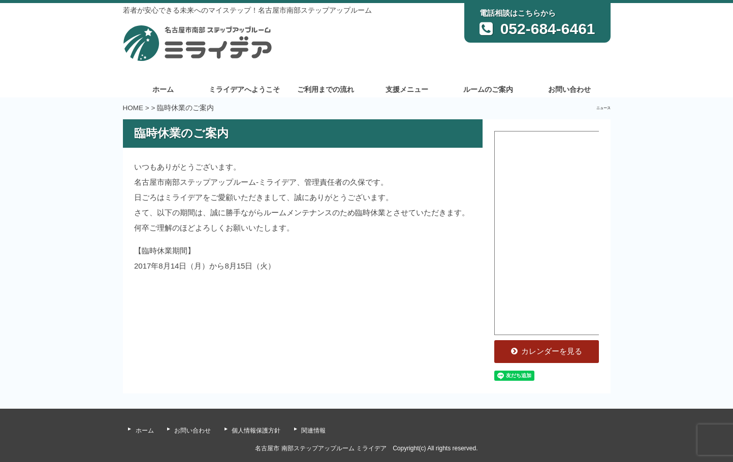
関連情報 (313, 430)
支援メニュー (407, 89)
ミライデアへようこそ (244, 89)
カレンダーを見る (547, 351)
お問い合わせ (569, 89)
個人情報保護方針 (256, 430)
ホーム (163, 89)
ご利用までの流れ (325, 89)
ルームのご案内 (488, 89)
